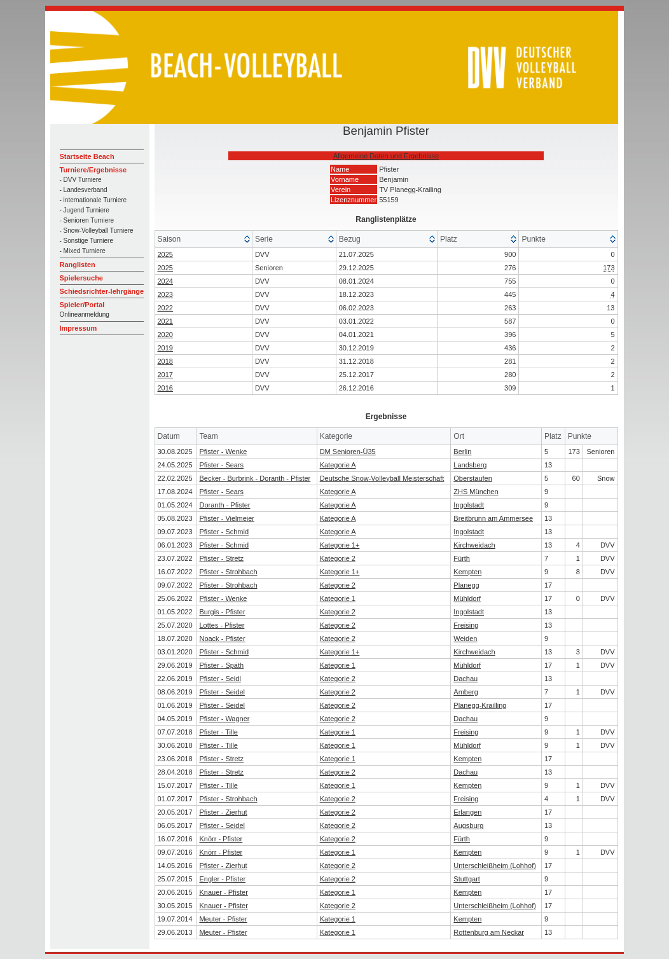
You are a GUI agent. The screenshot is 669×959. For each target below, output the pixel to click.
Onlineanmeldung (84, 314)
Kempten (467, 572)
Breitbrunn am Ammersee (493, 518)
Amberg (465, 692)
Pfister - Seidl (219, 678)
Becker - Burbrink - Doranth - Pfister (254, 478)
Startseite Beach (87, 156)
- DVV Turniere (81, 179)
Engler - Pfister (222, 879)
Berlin (462, 451)
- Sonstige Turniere (87, 240)
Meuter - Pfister (223, 919)
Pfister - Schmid (224, 531)
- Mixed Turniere (83, 250)
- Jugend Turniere (84, 210)
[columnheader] (203, 239)
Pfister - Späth (221, 665)
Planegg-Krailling (479, 705)
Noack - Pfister (222, 638)
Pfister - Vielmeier (226, 518)
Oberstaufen (472, 478)
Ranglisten (77, 264)
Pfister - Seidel (222, 692)
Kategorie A (338, 465)
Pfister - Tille (218, 732)
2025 (165, 254)
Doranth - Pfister (224, 505)
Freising (465, 625)
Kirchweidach (474, 545)
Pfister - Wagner (224, 718)
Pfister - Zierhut (223, 812)
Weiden (465, 638)
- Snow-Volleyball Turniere (97, 230)
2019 (165, 348)
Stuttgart (466, 879)
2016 (165, 388)
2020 (165, 334)
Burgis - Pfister (222, 612)
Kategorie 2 (337, 558)
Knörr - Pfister (220, 839)
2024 (165, 281)
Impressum (78, 328)
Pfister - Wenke (223, 451)
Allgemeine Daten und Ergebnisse (386, 156)
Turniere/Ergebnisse (93, 170)
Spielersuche (81, 278)
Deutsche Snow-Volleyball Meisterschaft (382, 478)
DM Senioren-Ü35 (348, 451)
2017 (165, 374)
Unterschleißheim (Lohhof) (494, 865)
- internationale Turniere (93, 200)
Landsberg (469, 465)
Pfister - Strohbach (228, 572)
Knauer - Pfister (223, 892)
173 (608, 268)
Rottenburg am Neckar (488, 932)
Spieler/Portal (82, 304)
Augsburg (468, 825)
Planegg (466, 585)
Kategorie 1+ (340, 545)
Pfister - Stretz (221, 558)
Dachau (465, 678)
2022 (165, 308)
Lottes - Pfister (221, 625)
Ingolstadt (468, 505)
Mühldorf (467, 598)
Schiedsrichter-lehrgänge (102, 291)
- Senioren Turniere (87, 220)
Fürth (461, 558)
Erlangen (467, 812)
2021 (165, 321)
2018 (165, 361)
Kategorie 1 (337, 598)
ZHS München (475, 491)
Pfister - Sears (221, 465)
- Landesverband (83, 189)
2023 (165, 294)
